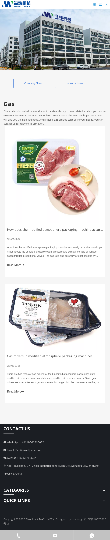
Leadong (77, 519)
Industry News (75, 83)
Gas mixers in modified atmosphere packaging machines (50, 356)
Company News (33, 83)
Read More (15, 265)
